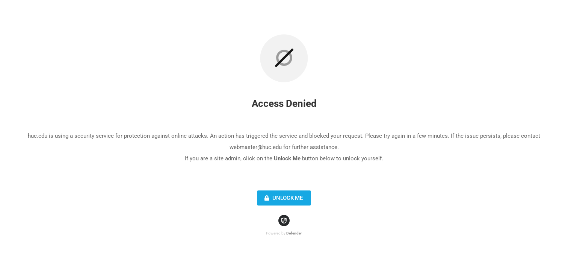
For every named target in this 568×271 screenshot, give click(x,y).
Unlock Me (283, 198)
